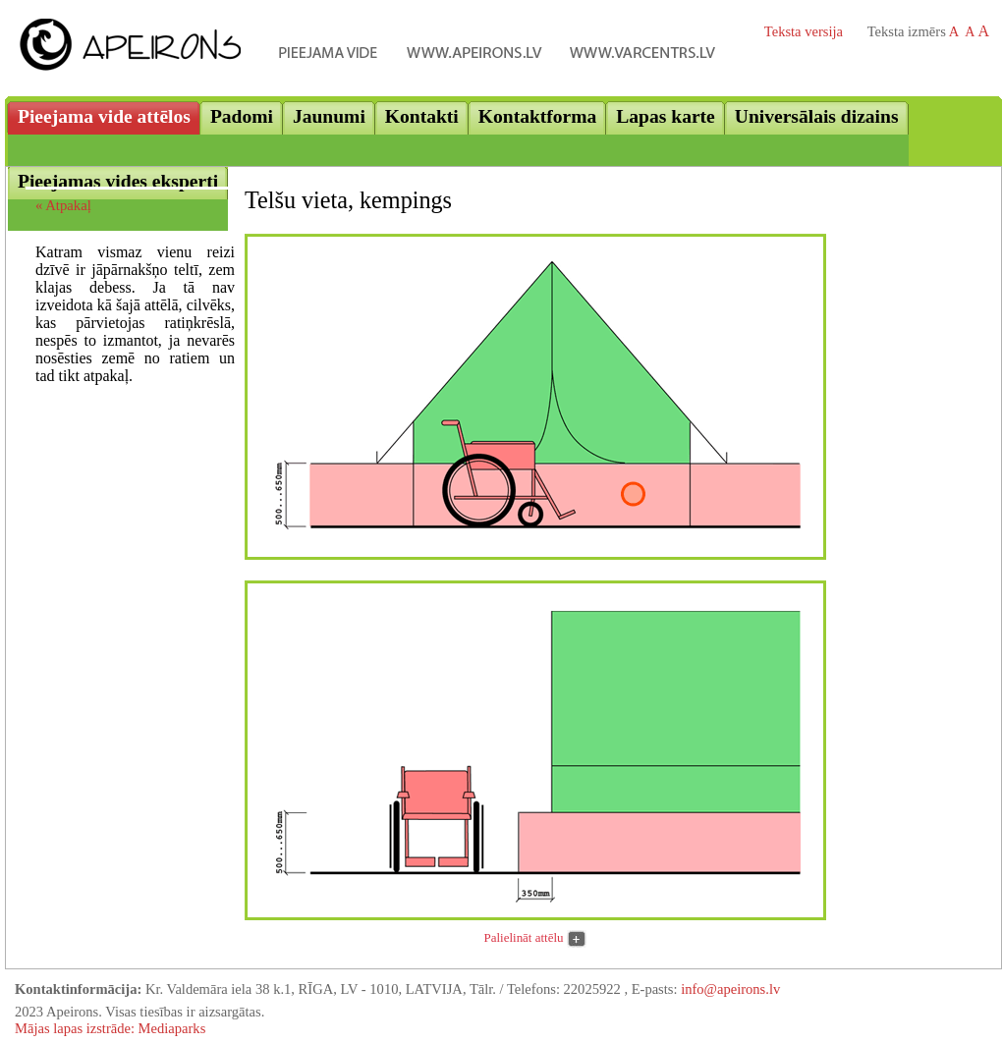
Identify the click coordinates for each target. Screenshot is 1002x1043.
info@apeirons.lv (730, 989)
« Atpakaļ (63, 205)
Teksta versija (803, 31)
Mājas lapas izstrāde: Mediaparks (110, 1028)
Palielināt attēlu (524, 937)
